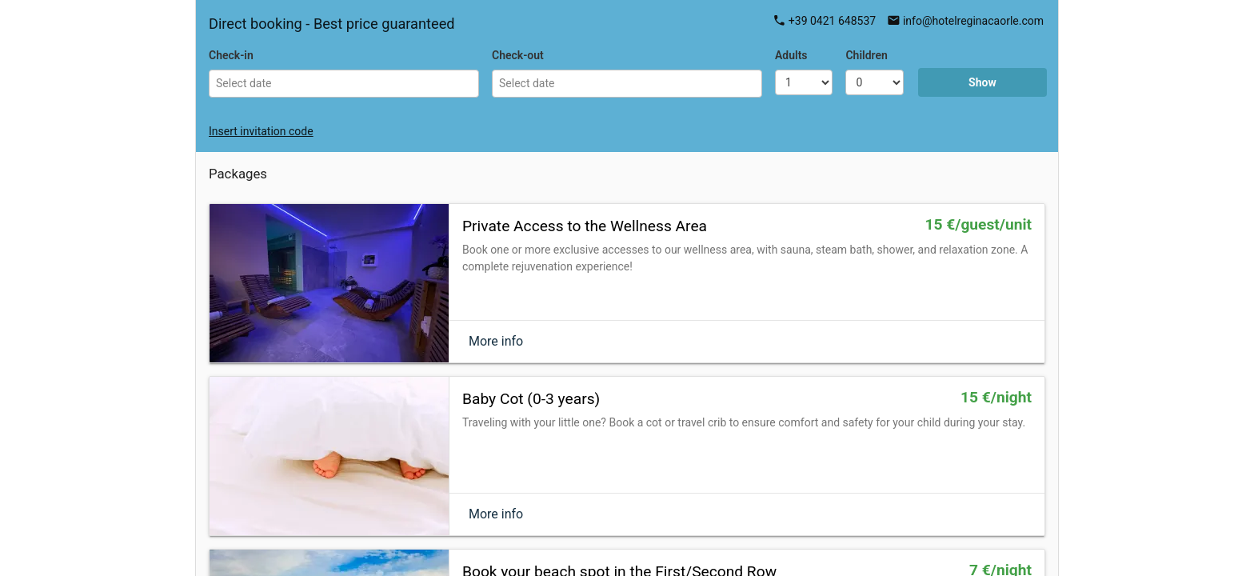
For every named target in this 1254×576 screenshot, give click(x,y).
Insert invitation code (261, 131)
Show (982, 82)
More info (496, 341)
